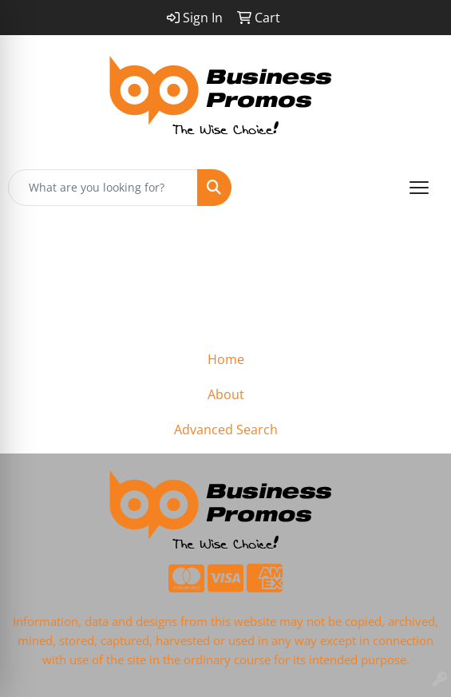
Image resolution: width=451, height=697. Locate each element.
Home (226, 359)
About (226, 394)
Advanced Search (226, 429)
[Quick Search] (103, 187)
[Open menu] (419, 188)
